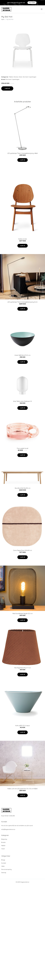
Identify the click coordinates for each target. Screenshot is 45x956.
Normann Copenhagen (29, 77)
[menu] (42, 9)
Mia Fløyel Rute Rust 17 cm (22, 668)
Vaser (3, 849)
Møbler (11, 77)
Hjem (2, 19)
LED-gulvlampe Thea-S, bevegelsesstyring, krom (22, 302)
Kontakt (3, 863)
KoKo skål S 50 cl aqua (22, 725)
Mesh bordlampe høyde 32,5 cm (23, 613)
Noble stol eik (22, 239)
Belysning (4, 839)
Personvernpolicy (6, 869)
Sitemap (3, 872)
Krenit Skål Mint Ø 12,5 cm (22, 355)
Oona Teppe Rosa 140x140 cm (22, 550)
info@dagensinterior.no (8, 829)
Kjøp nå (7, 88)
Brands (16, 77)
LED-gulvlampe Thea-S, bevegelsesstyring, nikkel (22, 153)
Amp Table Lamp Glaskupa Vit (22, 401)
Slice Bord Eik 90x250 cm (22, 488)
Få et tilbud (32, 2)
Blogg (3, 860)
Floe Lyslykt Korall (22, 448)
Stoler (20, 77)
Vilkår (3, 866)
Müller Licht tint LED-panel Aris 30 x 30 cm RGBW (22, 789)
